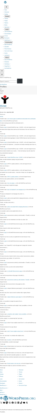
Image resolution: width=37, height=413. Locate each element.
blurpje (3, 106)
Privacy (1, 376)
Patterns (20, 376)
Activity (1, 116)
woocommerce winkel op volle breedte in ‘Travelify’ (18, 279)
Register (2, 90)
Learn (1, 379)
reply (5, 127)
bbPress (2, 392)
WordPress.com (4, 388)
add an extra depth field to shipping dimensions (17, 206)
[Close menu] (6, 7)
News (1, 372)
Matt (1, 390)
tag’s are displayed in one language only (16, 189)
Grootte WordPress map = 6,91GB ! (15, 157)
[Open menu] (2, 37)
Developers (2, 383)
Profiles (3, 87)
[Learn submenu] (6, 29)
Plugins (20, 374)
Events (20, 381)
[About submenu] (6, 57)
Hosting (1, 374)
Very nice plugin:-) (11, 183)
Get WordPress (3, 84)
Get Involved (21, 379)
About (1, 369)
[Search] (19, 81)
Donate (21, 383)
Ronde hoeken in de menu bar (14, 363)
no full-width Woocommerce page (14, 271)
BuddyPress (3, 394)
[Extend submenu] (7, 16)
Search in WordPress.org (5, 77)
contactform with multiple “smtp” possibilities (16, 314)
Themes (20, 372)
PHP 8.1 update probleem (13, 176)
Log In (1, 93)
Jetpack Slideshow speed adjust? (14, 296)
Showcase (21, 369)
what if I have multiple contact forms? (15, 331)
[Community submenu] (8, 42)
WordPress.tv (3, 385)
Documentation (3, 381)
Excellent (9, 339)
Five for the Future (23, 385)
